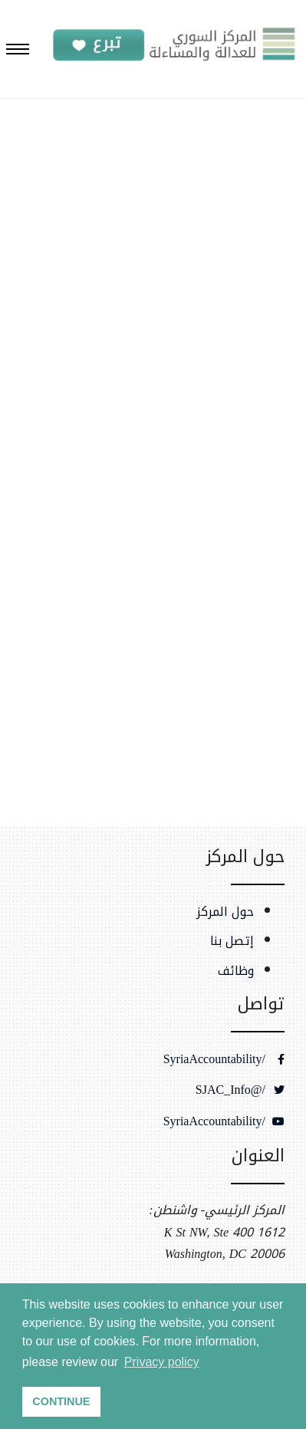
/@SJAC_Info (240, 1089)
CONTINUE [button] (61, 1401)
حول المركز (225, 912)
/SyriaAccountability (224, 1059)
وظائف (236, 971)
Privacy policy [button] (161, 1361)
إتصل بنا (232, 941)
